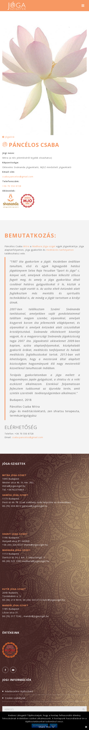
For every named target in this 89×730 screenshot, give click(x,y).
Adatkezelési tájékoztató (19, 691)
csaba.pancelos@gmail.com (17, 176)
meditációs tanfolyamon (60, 249)
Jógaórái (8, 136)
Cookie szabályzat (15, 698)
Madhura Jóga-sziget (44, 246)
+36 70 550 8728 (11, 186)
